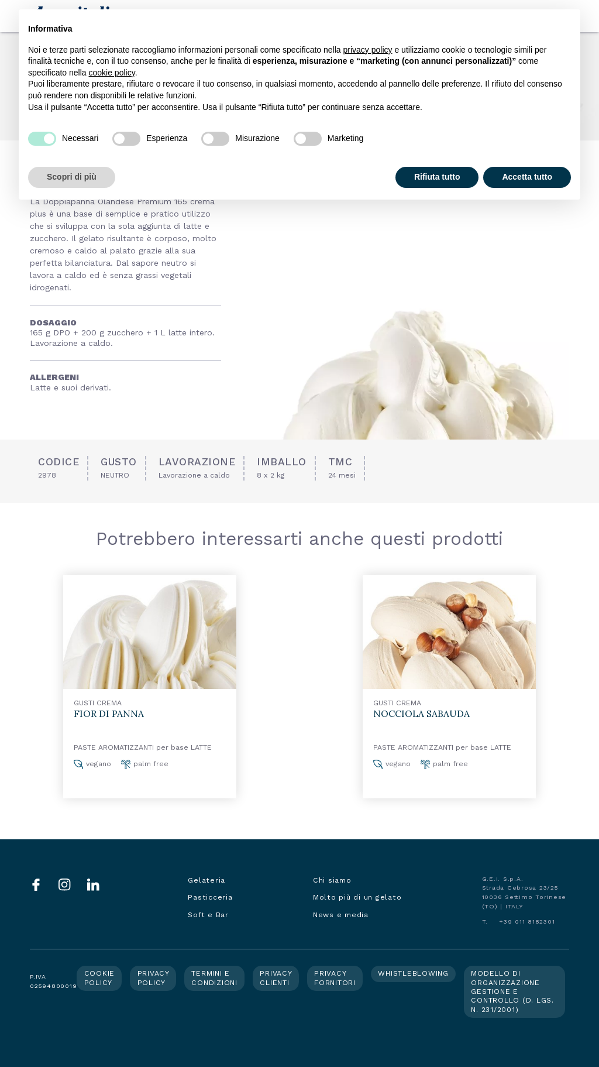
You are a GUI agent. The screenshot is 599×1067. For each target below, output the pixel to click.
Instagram (64, 885)
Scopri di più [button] (72, 176)
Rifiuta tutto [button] (437, 176)
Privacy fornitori (335, 977)
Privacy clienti (276, 977)
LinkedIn (93, 885)
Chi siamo (332, 880)
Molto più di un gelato (357, 897)
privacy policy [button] (368, 49)
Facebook (36, 885)
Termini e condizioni (214, 977)
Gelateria (206, 880)
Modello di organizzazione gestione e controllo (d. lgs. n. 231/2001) (512, 991)
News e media (341, 915)
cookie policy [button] (112, 72)
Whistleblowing (413, 973)
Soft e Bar (208, 915)
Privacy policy (153, 977)
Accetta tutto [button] (527, 176)
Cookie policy (99, 977)
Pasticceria (210, 897)
